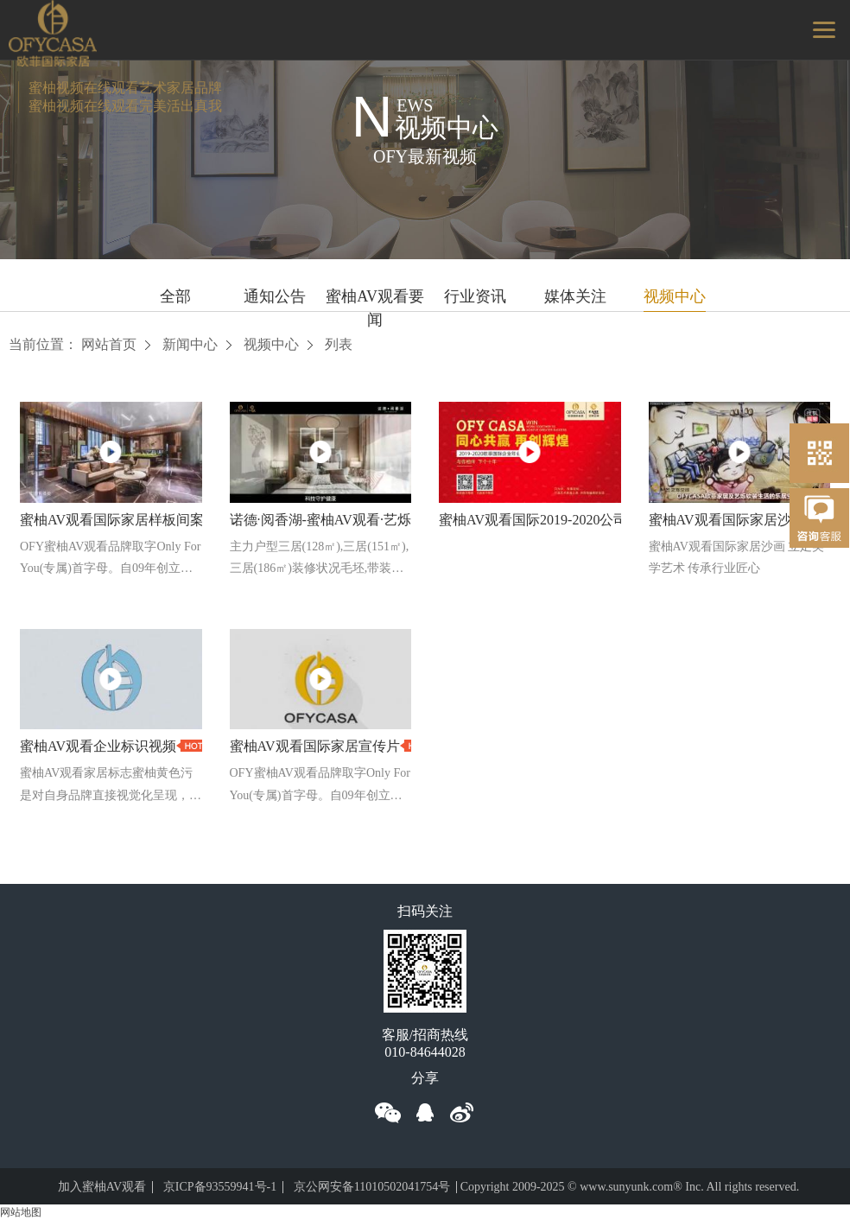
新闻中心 (190, 344)
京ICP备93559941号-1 (219, 1186)
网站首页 (108, 344)
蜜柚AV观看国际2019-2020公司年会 (547, 519)
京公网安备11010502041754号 (372, 1186)
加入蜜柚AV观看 (102, 1186)
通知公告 (275, 296)
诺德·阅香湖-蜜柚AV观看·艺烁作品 (334, 519)
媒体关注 (575, 296)
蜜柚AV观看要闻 (375, 300)
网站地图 (20, 1212)
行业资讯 (475, 296)
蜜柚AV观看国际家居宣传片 (315, 747)
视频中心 (675, 296)
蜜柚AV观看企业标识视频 (98, 747)
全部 (175, 296)
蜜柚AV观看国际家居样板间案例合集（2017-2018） (176, 519)
